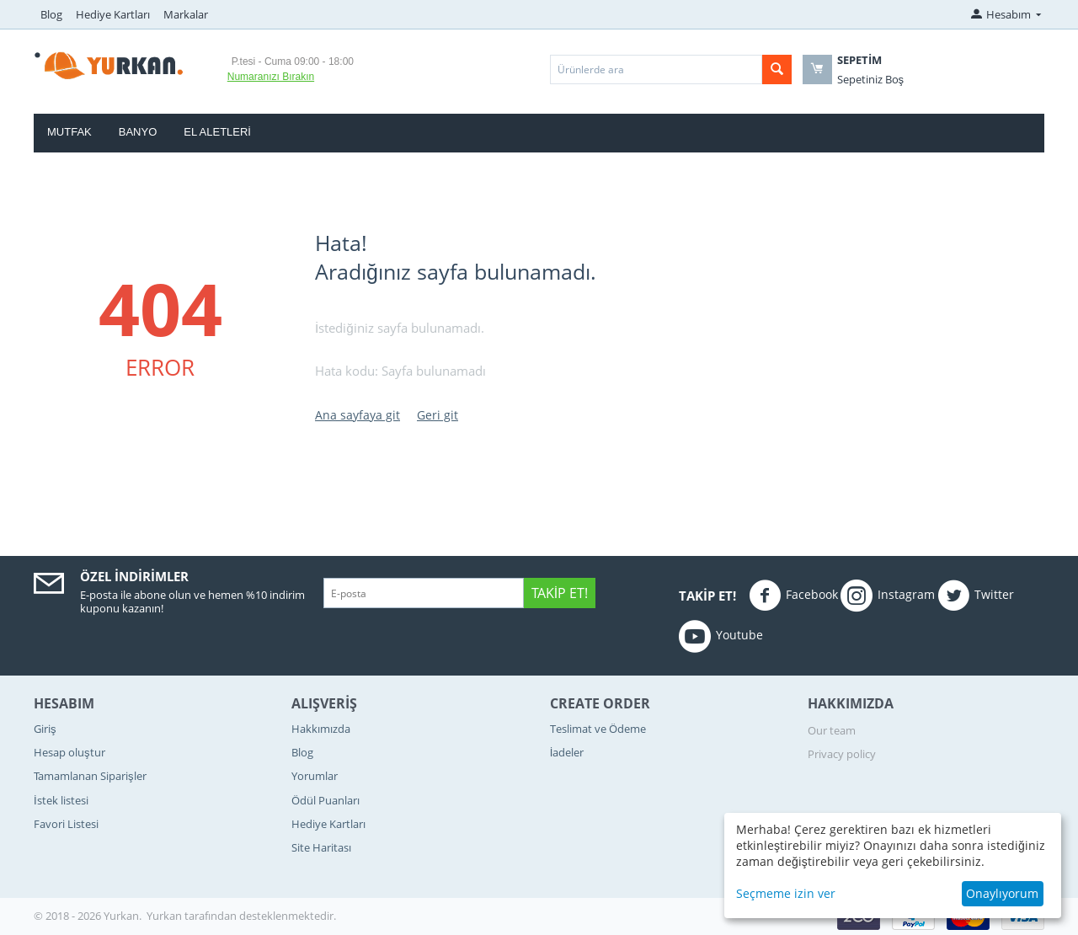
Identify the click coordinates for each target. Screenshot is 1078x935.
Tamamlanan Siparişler (90, 775)
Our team (832, 730)
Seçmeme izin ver (785, 893)
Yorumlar (314, 775)
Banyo (138, 132)
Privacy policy (842, 753)
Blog (51, 14)
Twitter (975, 596)
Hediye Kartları (113, 14)
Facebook (793, 596)
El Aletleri (217, 132)
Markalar (185, 14)
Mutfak (69, 132)
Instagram (888, 596)
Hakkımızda (320, 728)
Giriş (45, 728)
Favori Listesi (66, 823)
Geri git (437, 415)
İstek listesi (61, 800)
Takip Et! (559, 593)
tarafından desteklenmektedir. (260, 915)
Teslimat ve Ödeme (598, 728)
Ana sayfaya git (357, 415)
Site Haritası (321, 847)
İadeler (567, 752)
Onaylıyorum (1002, 893)
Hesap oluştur (69, 752)
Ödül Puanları (325, 800)
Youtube (721, 636)
